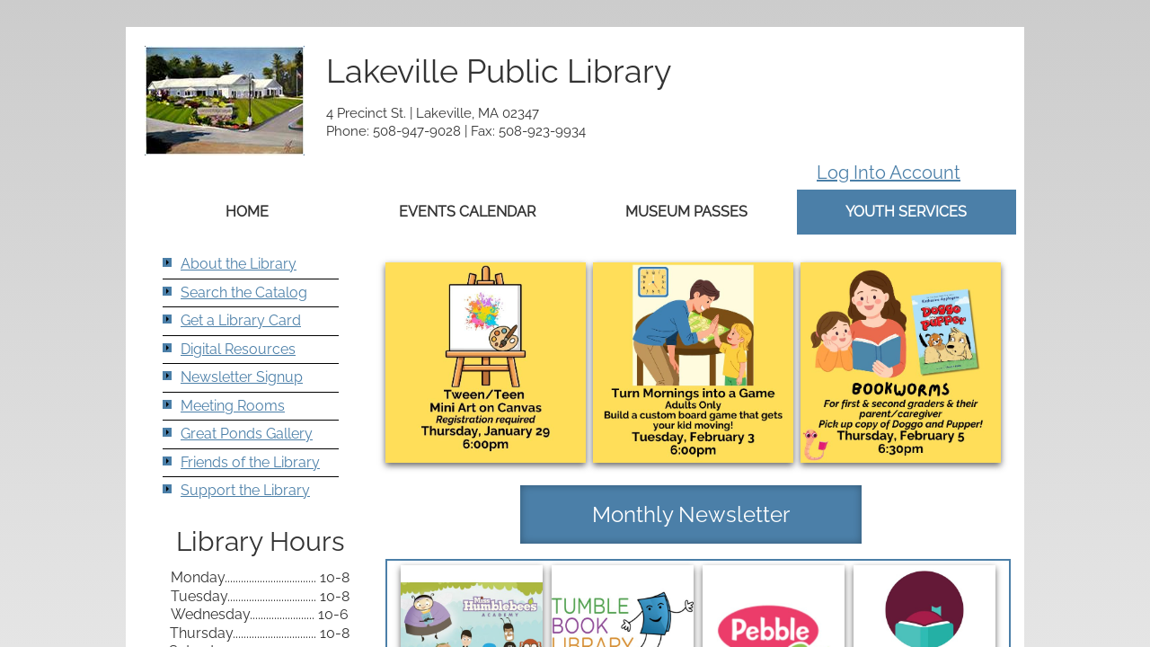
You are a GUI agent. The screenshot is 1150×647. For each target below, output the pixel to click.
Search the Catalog (244, 292)
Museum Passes (686, 211)
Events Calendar (467, 211)
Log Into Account (888, 172)
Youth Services (906, 211)
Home (247, 211)
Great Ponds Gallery (247, 433)
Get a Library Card (241, 320)
